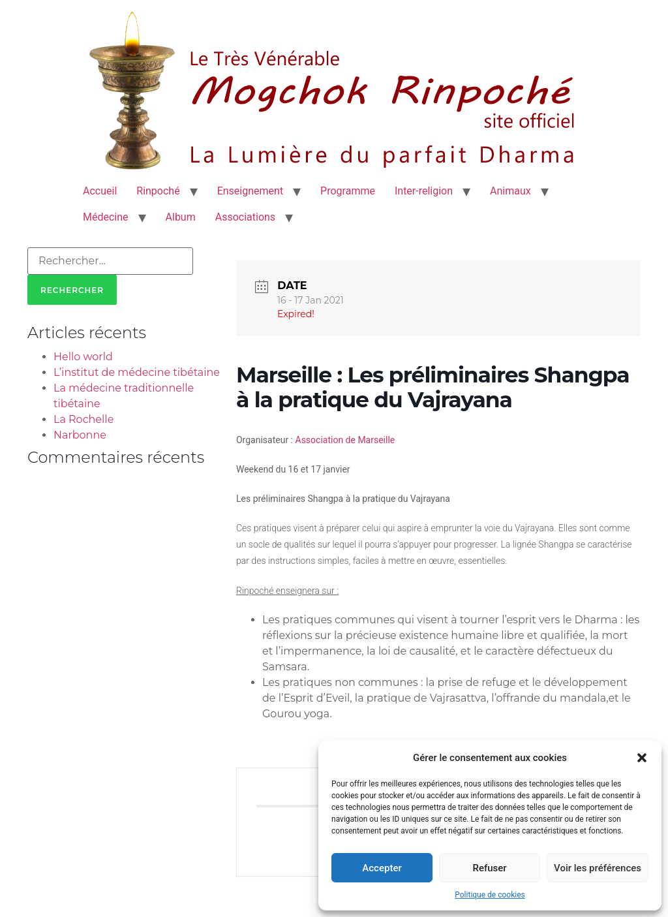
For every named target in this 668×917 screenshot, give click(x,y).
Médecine (106, 217)
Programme (347, 191)
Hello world (83, 356)
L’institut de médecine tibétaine (136, 372)
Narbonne (79, 435)
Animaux (510, 191)
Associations (245, 217)
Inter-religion (424, 191)
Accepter (381, 868)
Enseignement (250, 191)
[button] (641, 757)
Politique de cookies (489, 894)
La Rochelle (83, 419)
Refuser (489, 868)
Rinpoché (157, 191)
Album (181, 217)
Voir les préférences (597, 868)
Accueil (100, 191)
